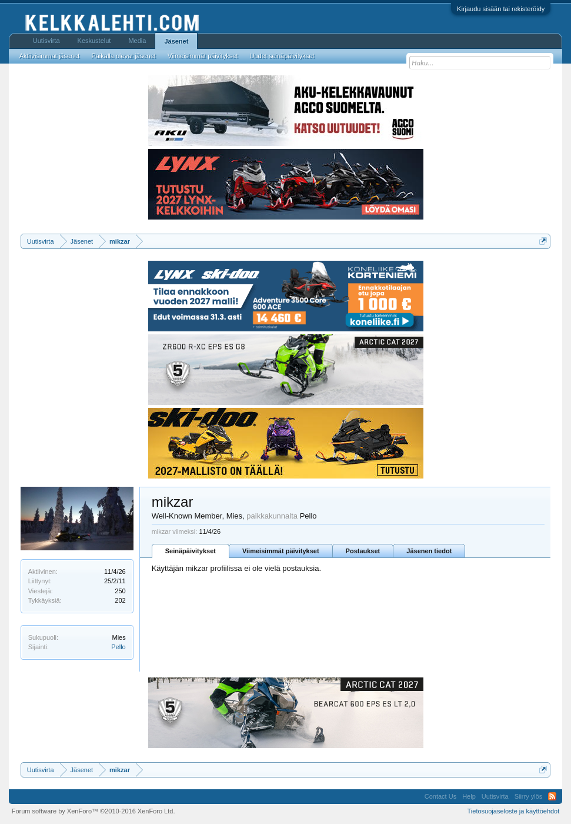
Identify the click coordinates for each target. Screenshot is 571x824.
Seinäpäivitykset (190, 550)
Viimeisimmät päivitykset (280, 550)
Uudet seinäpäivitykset (281, 55)
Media (137, 40)
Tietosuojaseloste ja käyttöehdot (514, 811)
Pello (118, 646)
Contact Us (440, 796)
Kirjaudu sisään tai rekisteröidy (501, 8)
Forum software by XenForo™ (93, 811)
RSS (552, 796)
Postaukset (363, 550)
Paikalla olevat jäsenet (123, 55)
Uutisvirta (46, 40)
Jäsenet (176, 41)
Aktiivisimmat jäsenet (49, 55)
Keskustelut (94, 40)
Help (469, 796)
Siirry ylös (529, 796)
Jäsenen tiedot (429, 550)
